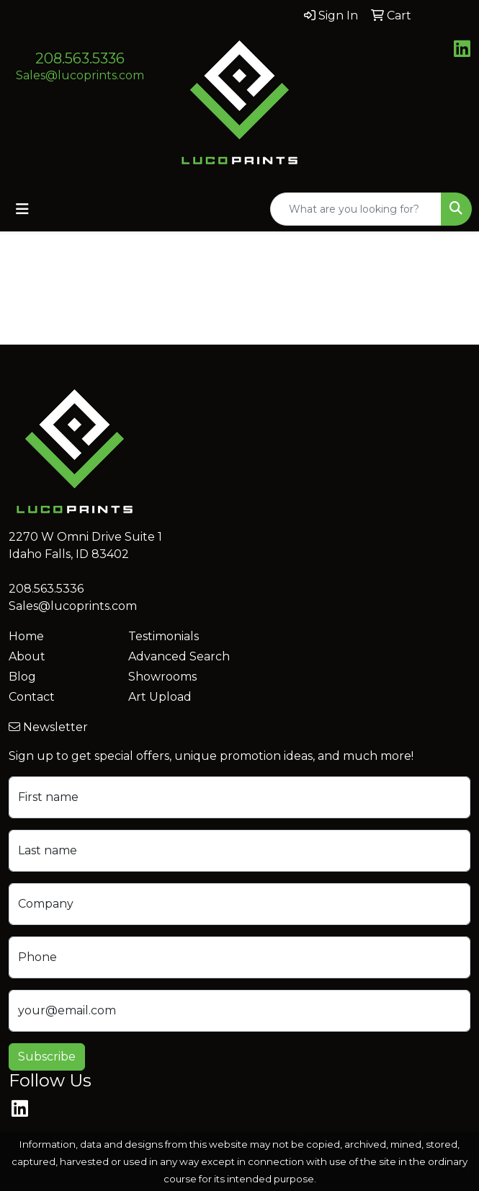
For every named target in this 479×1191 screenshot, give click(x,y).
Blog (22, 676)
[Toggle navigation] (22, 209)
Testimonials (163, 636)
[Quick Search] (356, 209)
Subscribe (47, 1056)
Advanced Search (179, 656)
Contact (32, 697)
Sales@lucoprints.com (80, 75)
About (27, 656)
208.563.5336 (80, 58)
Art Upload (160, 697)
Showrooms (162, 676)
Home (26, 636)
